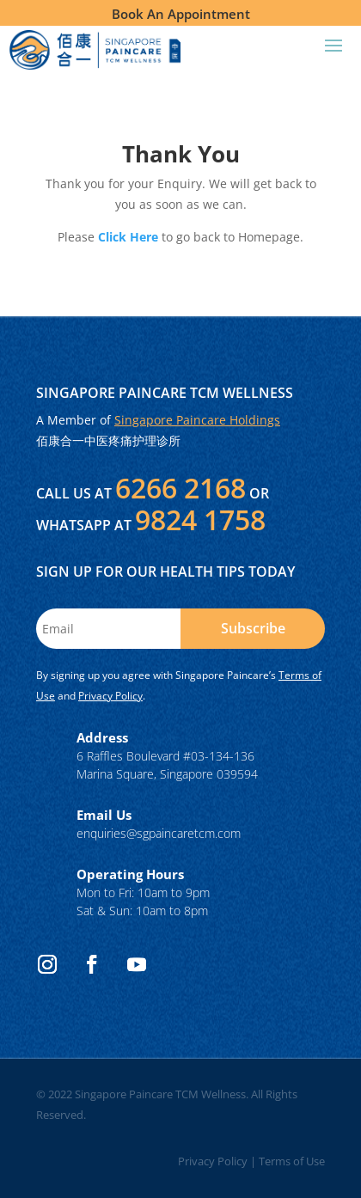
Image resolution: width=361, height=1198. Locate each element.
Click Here (128, 237)
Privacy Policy (110, 695)
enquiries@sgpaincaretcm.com (158, 833)
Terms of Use (292, 1161)
